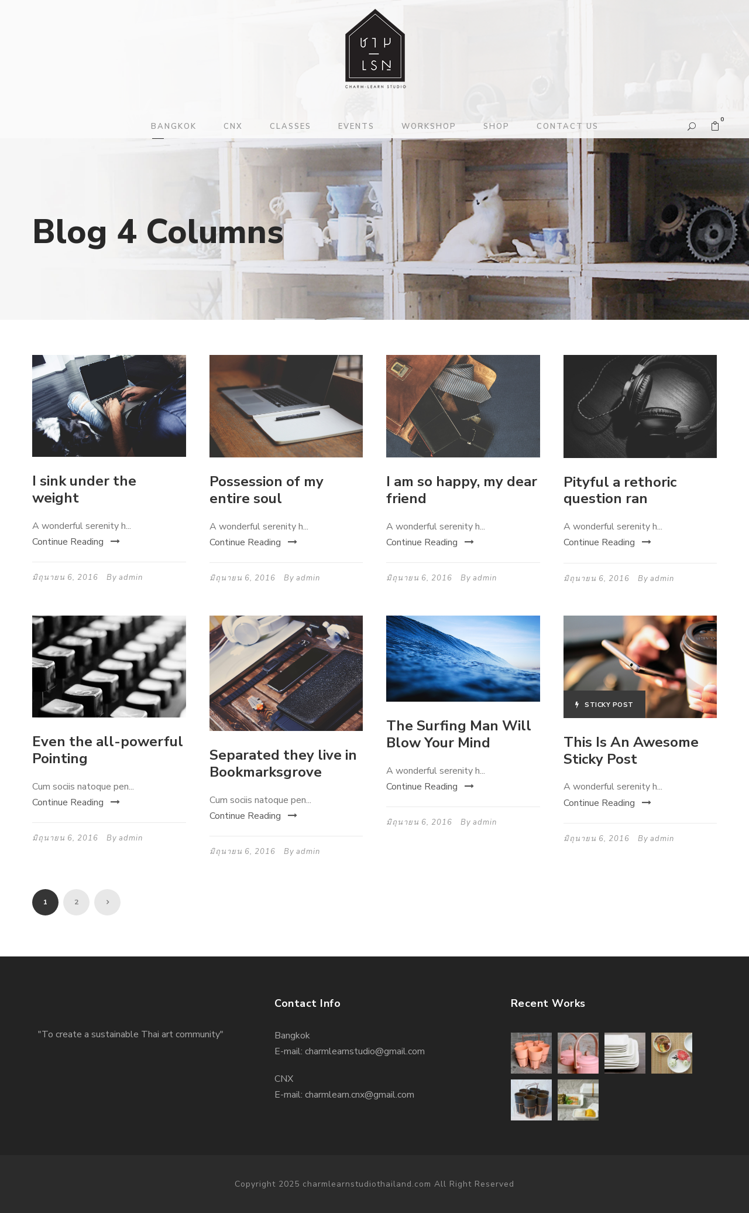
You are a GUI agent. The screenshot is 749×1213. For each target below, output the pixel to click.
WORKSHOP (428, 126)
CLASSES (290, 126)
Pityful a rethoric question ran (620, 490)
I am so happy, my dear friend (461, 490)
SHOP (496, 126)
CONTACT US (568, 126)
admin (131, 577)
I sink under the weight (84, 489)
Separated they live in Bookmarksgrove (283, 763)
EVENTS (356, 126)
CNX (233, 126)
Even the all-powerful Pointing (107, 750)
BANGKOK (174, 126)
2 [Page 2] (76, 902)
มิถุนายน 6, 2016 (65, 577)
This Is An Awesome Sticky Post (631, 750)
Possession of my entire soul (266, 490)
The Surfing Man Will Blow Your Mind (458, 734)
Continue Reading (76, 541)
